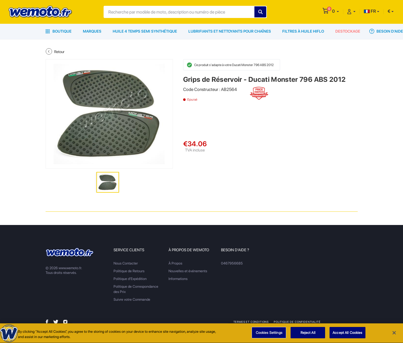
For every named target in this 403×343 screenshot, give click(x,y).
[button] (335, 11)
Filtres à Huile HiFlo (303, 31)
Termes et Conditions (251, 321)
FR (370, 11)
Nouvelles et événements (187, 271)
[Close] (394, 334)
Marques (92, 31)
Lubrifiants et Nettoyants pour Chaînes (229, 31)
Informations (178, 279)
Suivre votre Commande (132, 299)
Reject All (308, 334)
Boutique (59, 31)
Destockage (347, 31)
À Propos (175, 263)
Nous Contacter (126, 263)
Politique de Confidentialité (297, 321)
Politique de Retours (129, 271)
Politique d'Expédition (130, 279)
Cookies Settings (269, 334)
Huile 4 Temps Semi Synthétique (145, 31)
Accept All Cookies (347, 334)
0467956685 (232, 263)
